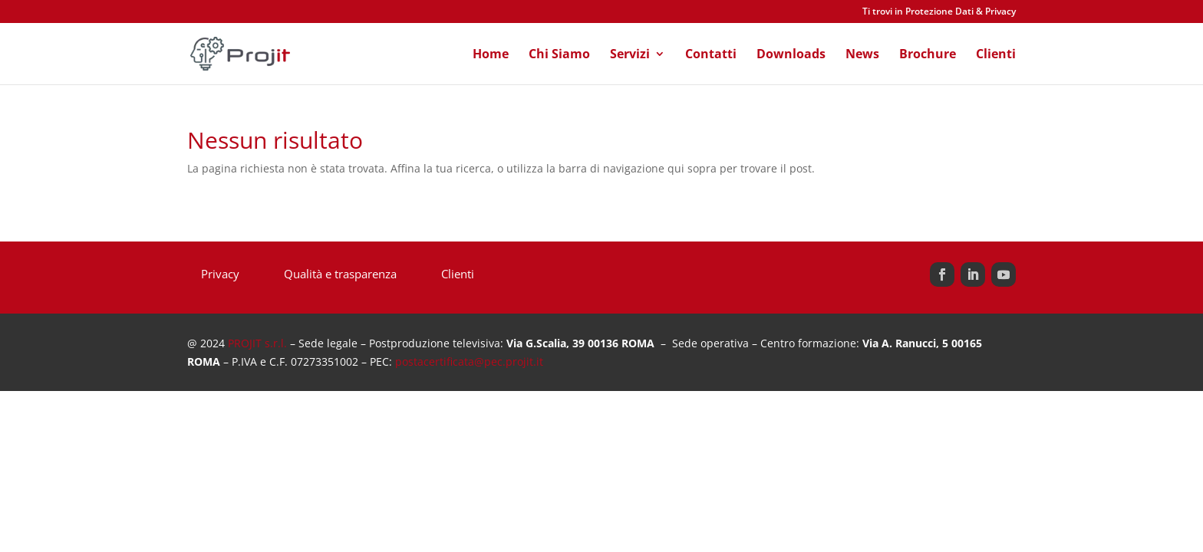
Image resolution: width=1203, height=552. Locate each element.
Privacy (220, 274)
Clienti (996, 55)
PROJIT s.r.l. (257, 343)
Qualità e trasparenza (340, 274)
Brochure (927, 55)
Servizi (630, 55)
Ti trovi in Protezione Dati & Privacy (939, 12)
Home (491, 55)
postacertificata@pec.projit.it (469, 361)
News (862, 55)
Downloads (791, 55)
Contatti (711, 55)
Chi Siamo (559, 55)
